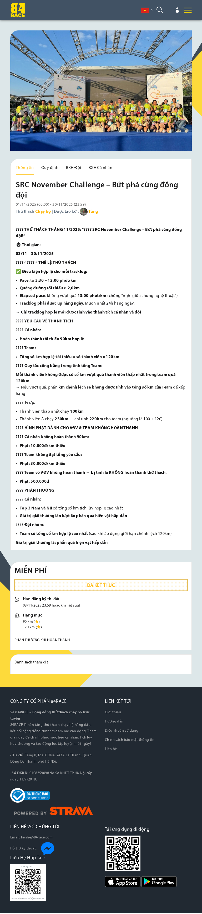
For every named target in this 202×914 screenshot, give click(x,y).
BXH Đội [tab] (73, 168)
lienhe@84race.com (37, 839)
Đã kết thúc (101, 586)
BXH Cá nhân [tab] (100, 168)
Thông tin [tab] (25, 168)
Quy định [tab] (49, 168)
